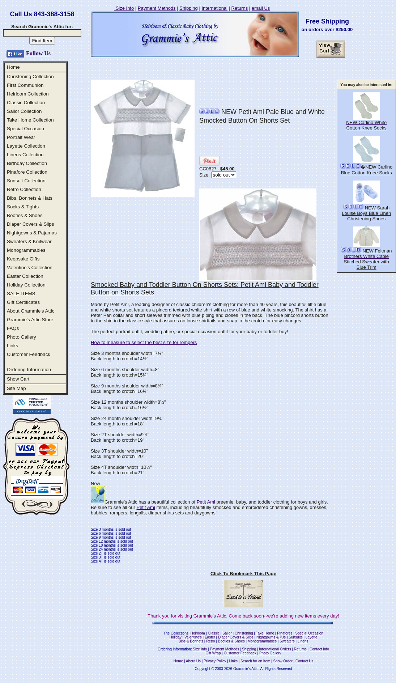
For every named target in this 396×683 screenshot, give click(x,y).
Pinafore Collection (27, 172)
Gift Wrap (213, 653)
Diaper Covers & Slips (30, 224)
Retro (210, 641)
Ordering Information (29, 369)
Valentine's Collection (29, 267)
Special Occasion (25, 128)
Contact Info (319, 649)
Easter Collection (25, 276)
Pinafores (284, 633)
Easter (210, 637)
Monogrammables (26, 250)
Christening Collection (30, 76)
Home (13, 67)
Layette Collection (26, 146)
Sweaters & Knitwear (29, 241)
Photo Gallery (21, 337)
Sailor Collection (24, 111)
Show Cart (18, 379)
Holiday (175, 637)
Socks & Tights (23, 206)
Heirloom (198, 633)
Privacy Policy (215, 661)
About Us (193, 661)
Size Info (124, 8)
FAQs (13, 328)
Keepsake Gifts (23, 259)
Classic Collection (26, 102)
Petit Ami (206, 502)
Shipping (188, 8)
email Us (261, 8)
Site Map (16, 388)
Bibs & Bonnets (191, 641)
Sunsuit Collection (26, 180)
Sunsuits (295, 637)
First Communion (25, 85)
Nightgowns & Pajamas (32, 233)
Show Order (282, 661)
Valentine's (193, 637)
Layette (312, 637)
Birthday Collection (27, 163)
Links (12, 345)
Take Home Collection (30, 120)
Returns (239, 8)
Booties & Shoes (25, 215)
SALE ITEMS (21, 293)
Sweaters (287, 641)
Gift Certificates (23, 302)
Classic (214, 633)
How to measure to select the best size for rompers (144, 342)
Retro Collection (24, 189)
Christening (244, 633)
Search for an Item (255, 661)
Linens (303, 641)
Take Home (265, 633)
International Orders (275, 649)
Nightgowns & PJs (271, 637)
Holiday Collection (26, 285)
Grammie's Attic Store (30, 319)
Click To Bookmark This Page (243, 573)
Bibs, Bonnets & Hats (29, 198)
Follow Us (38, 53)
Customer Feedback (28, 354)
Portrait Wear (21, 137)
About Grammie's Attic (30, 311)
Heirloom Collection (28, 94)
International (214, 8)
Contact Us (304, 661)
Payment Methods (157, 8)
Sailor (227, 633)
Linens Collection (25, 154)
